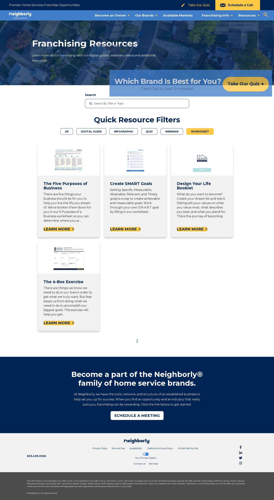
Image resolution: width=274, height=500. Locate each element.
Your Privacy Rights (145, 455)
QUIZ (149, 131)
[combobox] (137, 103)
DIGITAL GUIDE (91, 131)
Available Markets (178, 15)
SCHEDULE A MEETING (137, 415)
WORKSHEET (200, 131)
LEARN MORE (58, 229)
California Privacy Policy (160, 448)
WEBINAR (171, 131)
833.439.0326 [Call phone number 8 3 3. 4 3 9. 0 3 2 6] (36, 456)
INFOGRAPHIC (123, 131)
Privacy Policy (99, 448)
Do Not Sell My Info (188, 448)
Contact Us (139, 463)
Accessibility (135, 448)
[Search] (183, 103)
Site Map (153, 463)
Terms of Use (118, 448)
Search (90, 95)
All (66, 131)
